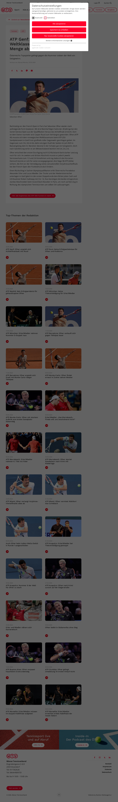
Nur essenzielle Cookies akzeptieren (59, 36)
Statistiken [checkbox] (51, 18)
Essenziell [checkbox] (38, 18)
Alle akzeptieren (59, 24)
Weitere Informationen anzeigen (59, 41)
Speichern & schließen (59, 30)
